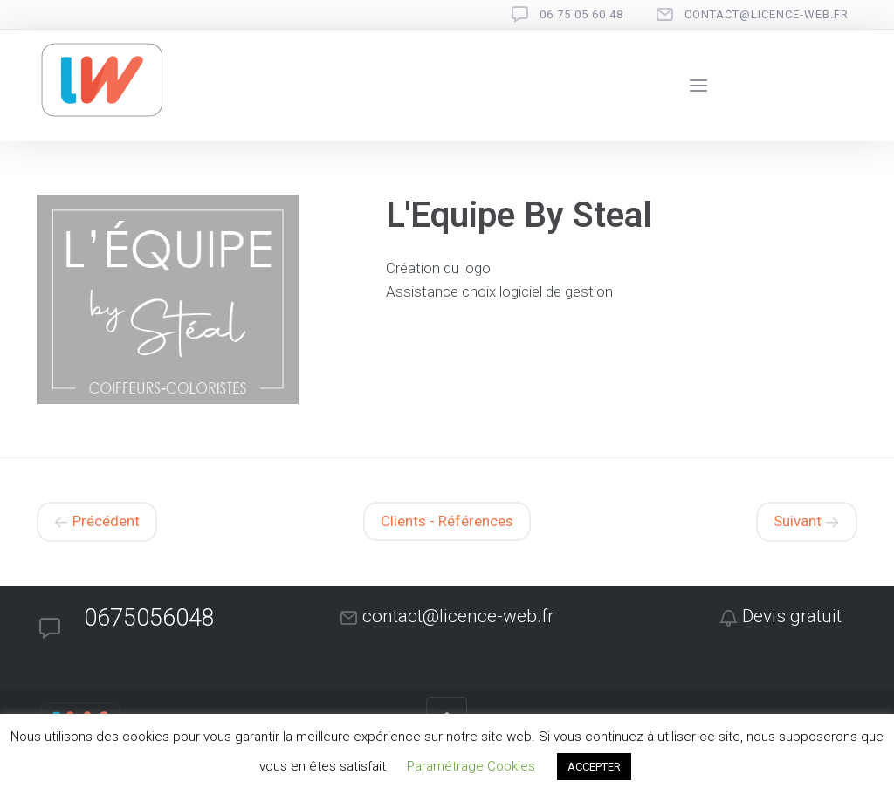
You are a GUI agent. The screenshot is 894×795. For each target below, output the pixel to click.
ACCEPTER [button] (594, 766)
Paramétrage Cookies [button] (471, 766)
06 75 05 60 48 (581, 14)
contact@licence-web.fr (766, 14)
